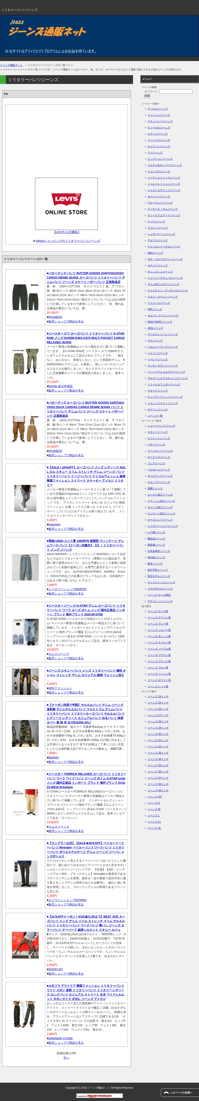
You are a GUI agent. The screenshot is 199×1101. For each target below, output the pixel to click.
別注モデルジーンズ (158, 576)
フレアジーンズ (156, 463)
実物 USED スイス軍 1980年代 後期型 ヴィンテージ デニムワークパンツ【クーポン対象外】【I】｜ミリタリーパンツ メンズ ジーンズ (85, 545)
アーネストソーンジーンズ (162, 334)
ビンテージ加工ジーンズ (161, 513)
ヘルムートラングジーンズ (162, 346)
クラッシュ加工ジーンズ (161, 501)
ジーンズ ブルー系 (157, 667)
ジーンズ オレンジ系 (159, 636)
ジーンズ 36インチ (158, 771)
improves (55, 524)
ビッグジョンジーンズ (160, 158)
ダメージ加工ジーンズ (160, 507)
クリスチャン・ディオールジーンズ (167, 290)
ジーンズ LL (154, 821)
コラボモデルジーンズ (160, 588)
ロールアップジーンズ (160, 475)
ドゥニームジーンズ (158, 115)
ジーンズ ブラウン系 (159, 655)
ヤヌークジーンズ (157, 390)
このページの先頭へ (181, 1092)
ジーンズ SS (154, 796)
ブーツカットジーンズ (160, 450)
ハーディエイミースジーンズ (163, 177)
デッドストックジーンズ (161, 582)
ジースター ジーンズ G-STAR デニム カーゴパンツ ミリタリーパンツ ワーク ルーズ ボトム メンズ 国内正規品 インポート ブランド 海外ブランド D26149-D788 (86, 610)
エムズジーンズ (59, 654)
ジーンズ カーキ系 (157, 611)
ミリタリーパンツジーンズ (162, 526)
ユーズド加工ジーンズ (160, 494)
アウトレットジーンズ (160, 601)
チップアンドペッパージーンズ (165, 397)
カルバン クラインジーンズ (162, 315)
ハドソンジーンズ (157, 353)
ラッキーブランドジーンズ (162, 365)
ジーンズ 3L (154, 828)
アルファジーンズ (157, 240)
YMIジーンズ (154, 309)
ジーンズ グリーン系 (159, 617)
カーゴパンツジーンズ (160, 519)
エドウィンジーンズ (158, 146)
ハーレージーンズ (157, 359)
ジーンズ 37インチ (158, 777)
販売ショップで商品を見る (66, 321)
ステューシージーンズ (160, 121)
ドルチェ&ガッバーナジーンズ (164, 165)
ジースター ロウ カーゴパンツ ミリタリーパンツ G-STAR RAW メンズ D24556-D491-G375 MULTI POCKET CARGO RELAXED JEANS (86, 338)
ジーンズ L (153, 815)
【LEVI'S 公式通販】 (66, 232)
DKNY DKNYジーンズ (159, 321)
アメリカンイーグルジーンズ (163, 246)
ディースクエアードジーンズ (163, 215)
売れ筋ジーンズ (156, 557)
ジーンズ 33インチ (158, 752)
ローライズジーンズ (158, 457)
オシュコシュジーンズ (160, 271)
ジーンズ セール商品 (159, 595)
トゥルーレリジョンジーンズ (163, 184)
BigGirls (54, 757)
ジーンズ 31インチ (158, 740)
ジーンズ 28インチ (158, 721)
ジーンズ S (153, 803)
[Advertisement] (66, 139)
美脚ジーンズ (155, 488)
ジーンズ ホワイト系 (159, 680)
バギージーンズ (156, 444)
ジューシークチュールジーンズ (165, 278)
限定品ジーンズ (156, 538)
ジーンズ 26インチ (158, 709)
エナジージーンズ (157, 265)
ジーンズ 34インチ (158, 759)
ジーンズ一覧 (155, 415)
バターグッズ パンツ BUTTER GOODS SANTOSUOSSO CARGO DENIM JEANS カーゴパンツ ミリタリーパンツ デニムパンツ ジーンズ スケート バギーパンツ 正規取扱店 (86, 277)
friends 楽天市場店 (61, 386)
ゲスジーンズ (155, 340)
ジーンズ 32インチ (158, 746)
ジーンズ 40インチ (158, 790)
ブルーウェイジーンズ (160, 202)
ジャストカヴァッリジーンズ (163, 190)
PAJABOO (55, 317)
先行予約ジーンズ (157, 569)
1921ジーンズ (155, 328)
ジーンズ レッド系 (157, 686)
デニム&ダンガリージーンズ (163, 284)
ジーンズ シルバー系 (159, 630)
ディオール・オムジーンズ (162, 209)
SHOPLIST (56, 969)
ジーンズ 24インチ (158, 696)
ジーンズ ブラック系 (159, 661)
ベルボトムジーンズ (158, 469)
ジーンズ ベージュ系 (159, 673)
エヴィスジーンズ (157, 133)
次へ (66, 1057)
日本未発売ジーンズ (158, 551)
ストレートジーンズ (158, 438)
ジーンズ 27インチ (158, 715)
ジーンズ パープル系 (159, 648)
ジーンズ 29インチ (158, 727)
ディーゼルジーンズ (158, 127)
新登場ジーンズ (156, 544)
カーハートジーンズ (158, 196)
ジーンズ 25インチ (158, 702)
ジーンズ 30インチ (158, 734)
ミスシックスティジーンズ (162, 403)
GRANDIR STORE (61, 1038)
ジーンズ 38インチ (158, 784)
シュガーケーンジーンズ (161, 234)
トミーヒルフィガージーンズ (163, 384)
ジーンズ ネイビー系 (159, 642)
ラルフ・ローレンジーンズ (162, 296)
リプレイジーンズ (157, 227)
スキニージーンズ (157, 432)
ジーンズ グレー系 (157, 623)
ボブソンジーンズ (157, 409)
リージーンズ (155, 152)
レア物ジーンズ (156, 532)
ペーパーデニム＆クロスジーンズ (166, 371)
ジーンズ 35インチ (158, 765)
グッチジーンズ (156, 221)
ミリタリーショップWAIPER (68, 589)
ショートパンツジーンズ (161, 425)
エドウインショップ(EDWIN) (68, 900)
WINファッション (60, 688)
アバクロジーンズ (157, 108)
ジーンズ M (153, 809)
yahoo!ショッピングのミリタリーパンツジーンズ (68, 240)
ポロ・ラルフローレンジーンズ (165, 259)
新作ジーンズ (155, 563)
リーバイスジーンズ (158, 140)
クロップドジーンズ (158, 482)
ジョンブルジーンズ (158, 171)
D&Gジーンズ (155, 252)
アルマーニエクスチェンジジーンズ (167, 378)
